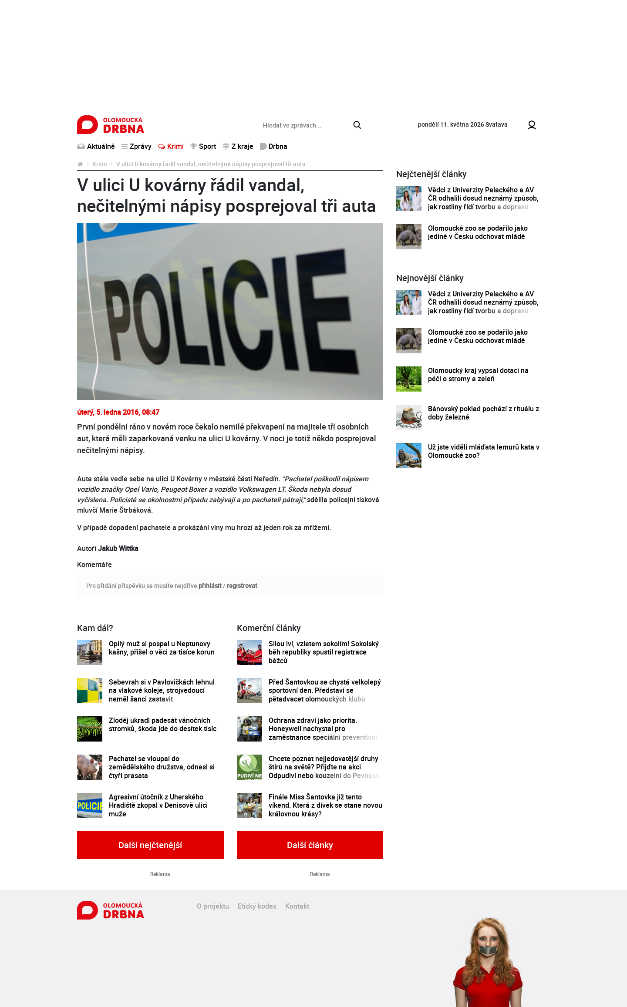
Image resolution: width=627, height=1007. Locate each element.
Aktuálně (96, 146)
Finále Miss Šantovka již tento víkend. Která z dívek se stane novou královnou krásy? (325, 805)
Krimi (171, 146)
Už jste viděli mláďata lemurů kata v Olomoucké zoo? (483, 451)
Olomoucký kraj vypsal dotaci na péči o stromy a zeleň (478, 374)
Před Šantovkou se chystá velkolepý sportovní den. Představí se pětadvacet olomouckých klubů (325, 690)
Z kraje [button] (237, 146)
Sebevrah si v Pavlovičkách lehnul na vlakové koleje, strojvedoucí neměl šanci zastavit (162, 690)
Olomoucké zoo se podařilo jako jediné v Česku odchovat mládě (478, 232)
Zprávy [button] (136, 146)
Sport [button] (203, 146)
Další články (310, 845)
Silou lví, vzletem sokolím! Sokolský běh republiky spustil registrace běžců (324, 652)
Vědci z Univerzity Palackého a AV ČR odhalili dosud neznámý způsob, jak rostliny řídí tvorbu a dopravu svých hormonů (483, 202)
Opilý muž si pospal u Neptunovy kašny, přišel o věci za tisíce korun (162, 648)
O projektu (213, 906)
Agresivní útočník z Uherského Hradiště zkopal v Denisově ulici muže (158, 805)
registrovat (242, 585)
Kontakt (297, 906)
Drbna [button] (273, 146)
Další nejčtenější (150, 845)
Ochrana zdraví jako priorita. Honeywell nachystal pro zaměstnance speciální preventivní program (323, 733)
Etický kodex (257, 906)
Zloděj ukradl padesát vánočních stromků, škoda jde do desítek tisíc (162, 724)
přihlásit (210, 585)
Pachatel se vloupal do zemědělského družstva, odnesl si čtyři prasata (162, 767)
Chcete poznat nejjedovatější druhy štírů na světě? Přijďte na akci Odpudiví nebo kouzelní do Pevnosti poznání (324, 771)
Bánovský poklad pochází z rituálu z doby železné (483, 413)
